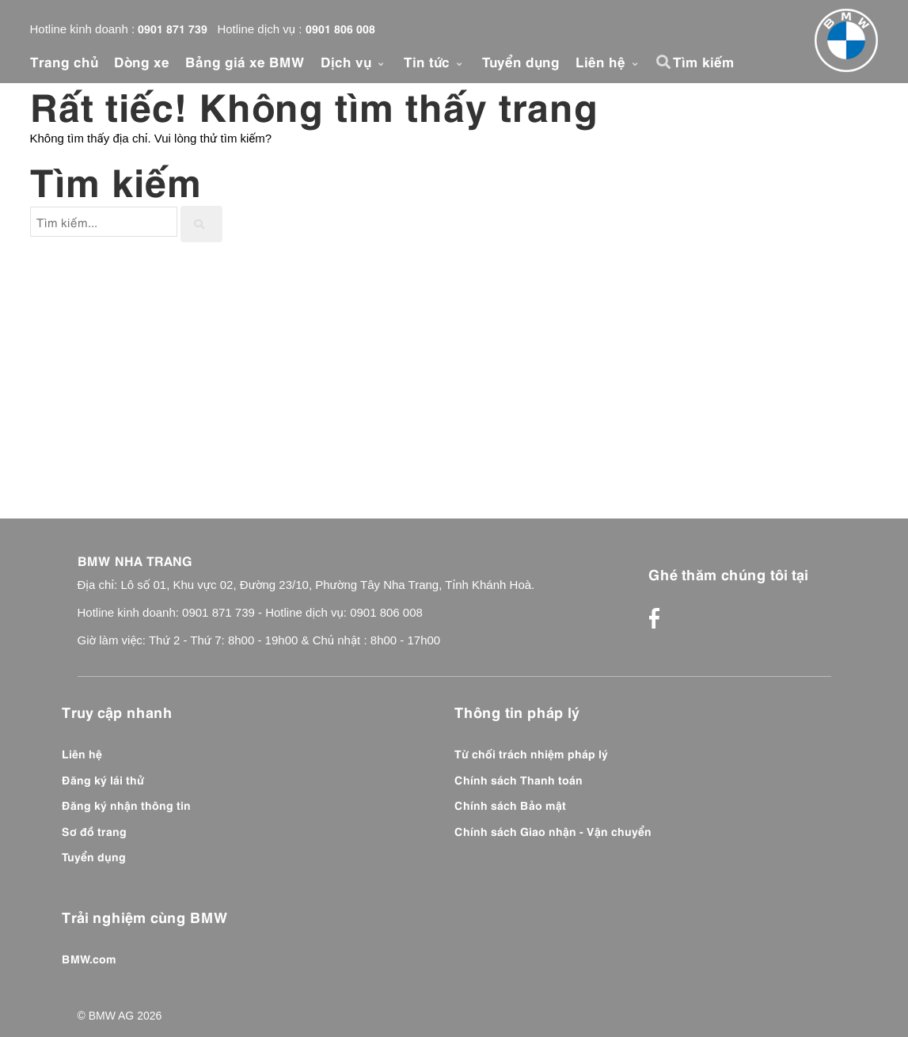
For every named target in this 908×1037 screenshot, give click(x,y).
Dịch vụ (354, 60)
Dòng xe (141, 60)
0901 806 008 (340, 28)
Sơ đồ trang (94, 830)
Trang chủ (64, 60)
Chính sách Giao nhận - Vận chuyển (553, 830)
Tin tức (435, 60)
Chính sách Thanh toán (518, 779)
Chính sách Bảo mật (510, 804)
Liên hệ (609, 60)
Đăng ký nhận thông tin (126, 804)
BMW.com (89, 958)
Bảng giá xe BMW (245, 60)
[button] (665, 61)
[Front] (846, 40)
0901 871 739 (172, 28)
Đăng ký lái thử (103, 779)
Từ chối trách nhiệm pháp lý (531, 753)
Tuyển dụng (521, 60)
